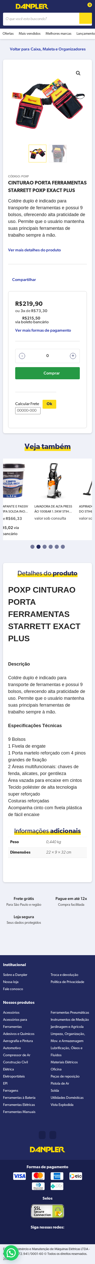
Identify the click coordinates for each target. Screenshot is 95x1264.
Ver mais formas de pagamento (43, 330)
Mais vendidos (30, 34)
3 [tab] (45, 547)
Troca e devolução (64, 975)
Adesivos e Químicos (18, 1034)
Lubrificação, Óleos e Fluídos (66, 1051)
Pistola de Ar (60, 1084)
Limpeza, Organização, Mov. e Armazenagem (68, 1037)
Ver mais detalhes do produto (34, 250)
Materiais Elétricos (64, 1062)
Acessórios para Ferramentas (15, 1023)
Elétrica (8, 1069)
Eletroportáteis (14, 1077)
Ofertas (8, 34)
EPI (5, 1084)
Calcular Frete (28, 408)
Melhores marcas (58, 34)
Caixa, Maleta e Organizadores (58, 49)
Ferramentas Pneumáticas (70, 1013)
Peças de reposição (65, 1077)
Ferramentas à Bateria (19, 1098)
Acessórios (11, 1013)
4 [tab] (51, 547)
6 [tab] (63, 547)
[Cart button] (87, 6)
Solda (55, 1091)
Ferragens (10, 1091)
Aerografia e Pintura (18, 1041)
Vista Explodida (62, 1105)
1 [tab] (32, 547)
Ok (49, 404)
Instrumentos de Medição (70, 1020)
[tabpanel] (25, 499)
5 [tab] (57, 547)
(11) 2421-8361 (42, 1135)
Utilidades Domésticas (67, 1098)
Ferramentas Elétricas (19, 1105)
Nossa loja (10, 982)
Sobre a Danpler (15, 975)
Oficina (56, 1069)
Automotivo (12, 1048)
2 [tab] (38, 547)
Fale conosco (13, 989)
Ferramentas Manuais (19, 1112)
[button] (78, 73)
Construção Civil (15, 1062)
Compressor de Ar (16, 1055)
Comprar (52, 373)
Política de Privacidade (67, 982)
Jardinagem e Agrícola (67, 1027)
